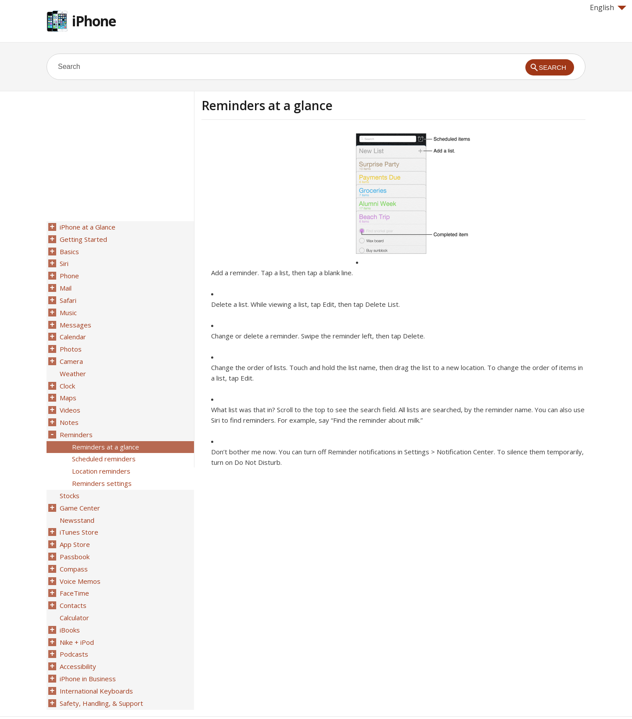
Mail (65, 284)
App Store (74, 523)
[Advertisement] (275, 194)
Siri (63, 261)
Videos (69, 398)
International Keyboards (95, 660)
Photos (70, 341)
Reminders (75, 421)
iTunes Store (78, 512)
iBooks (69, 603)
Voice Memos (79, 558)
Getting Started (82, 238)
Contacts (72, 580)
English (608, 7)
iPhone (94, 20)
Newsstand (76, 500)
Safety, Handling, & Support (100, 672)
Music (67, 306)
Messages (74, 318)
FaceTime (73, 569)
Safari (67, 295)
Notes (68, 409)
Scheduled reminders (103, 443)
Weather (72, 364)
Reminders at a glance (104, 432)
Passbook (74, 535)
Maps (67, 386)
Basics (68, 249)
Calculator (73, 592)
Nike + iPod (76, 615)
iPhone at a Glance (87, 227)
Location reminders (100, 455)
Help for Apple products (78, 698)
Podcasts (73, 626)
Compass (73, 546)
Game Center (79, 489)
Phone (68, 272)
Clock (66, 375)
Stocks (69, 478)
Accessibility (77, 637)
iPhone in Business (87, 649)
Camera (70, 352)
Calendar (72, 329)
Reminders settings (101, 466)
